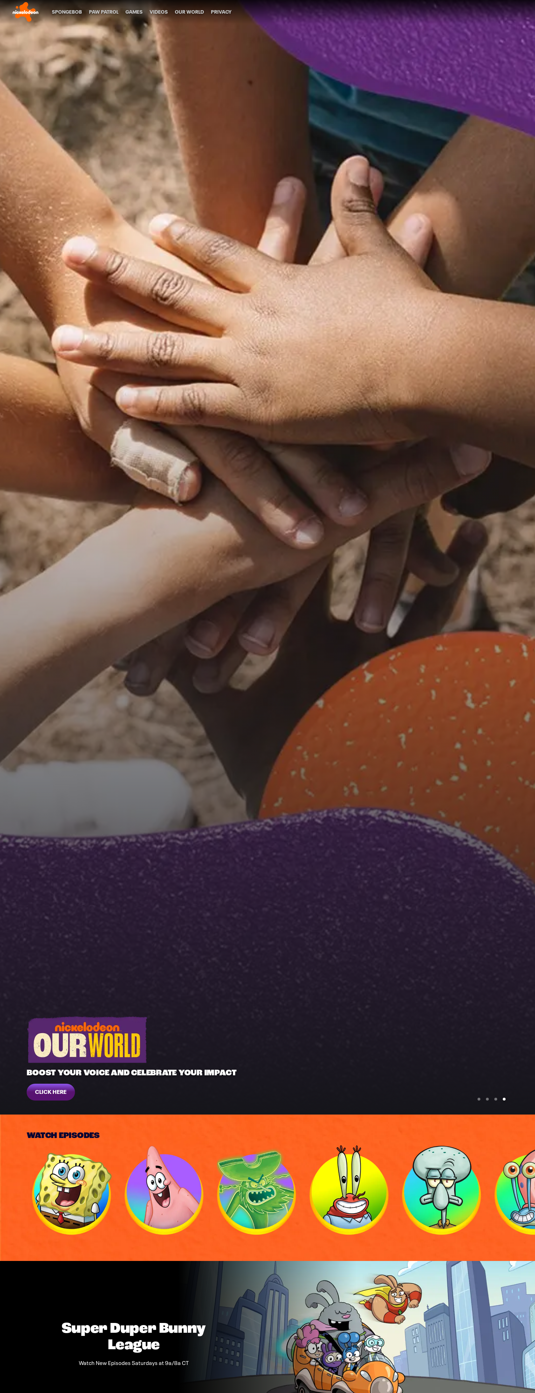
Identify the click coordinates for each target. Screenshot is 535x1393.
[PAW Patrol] (103, 11)
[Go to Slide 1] (479, 1099)
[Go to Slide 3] (495, 1099)
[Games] (134, 11)
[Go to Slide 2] (487, 1099)
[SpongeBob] (66, 11)
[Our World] (189, 11)
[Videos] (158, 11)
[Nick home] (26, 12)
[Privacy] (221, 11)
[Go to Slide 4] (504, 1099)
